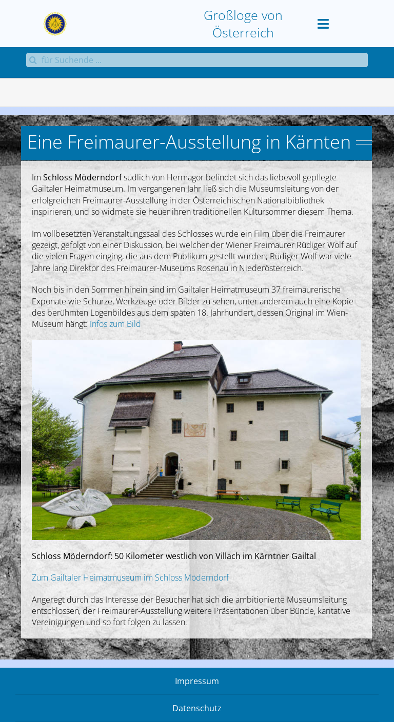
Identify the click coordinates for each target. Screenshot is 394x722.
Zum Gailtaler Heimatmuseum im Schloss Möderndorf (130, 577)
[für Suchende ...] (197, 60)
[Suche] (33, 60)
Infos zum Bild (115, 323)
